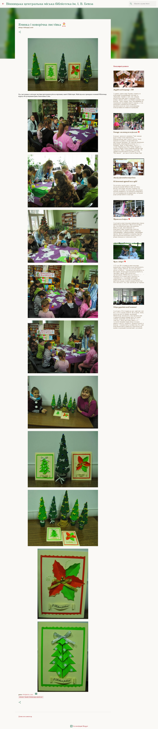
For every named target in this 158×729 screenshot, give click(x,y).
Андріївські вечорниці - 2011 (123, 90)
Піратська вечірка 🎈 (121, 219)
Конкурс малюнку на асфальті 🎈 (126, 132)
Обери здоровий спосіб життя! (124, 307)
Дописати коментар (25, 716)
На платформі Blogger (79, 726)
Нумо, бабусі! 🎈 (119, 261)
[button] (19, 32)
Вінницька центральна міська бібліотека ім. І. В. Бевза (49, 4)
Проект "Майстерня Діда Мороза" (31, 697)
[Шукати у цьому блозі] (144, 3)
